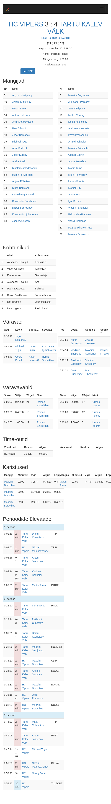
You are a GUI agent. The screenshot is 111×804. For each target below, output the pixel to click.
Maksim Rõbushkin (78, 148)
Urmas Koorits (76, 181)
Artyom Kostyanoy (22, 95)
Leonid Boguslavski (23, 194)
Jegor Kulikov (19, 154)
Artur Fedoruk (20, 148)
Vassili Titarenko (77, 221)
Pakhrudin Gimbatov (79, 214)
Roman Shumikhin (22, 174)
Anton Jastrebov (77, 161)
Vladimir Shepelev (78, 207)
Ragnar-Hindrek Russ (80, 227)
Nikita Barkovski (21, 187)
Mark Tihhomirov (77, 174)
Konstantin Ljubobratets (25, 214)
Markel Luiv (74, 187)
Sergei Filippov (76, 108)
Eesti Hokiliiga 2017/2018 (56, 37)
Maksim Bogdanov (78, 95)
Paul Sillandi (19, 128)
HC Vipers (26, 24)
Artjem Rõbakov (21, 181)
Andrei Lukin (19, 161)
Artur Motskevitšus (22, 121)
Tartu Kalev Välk (74, 28)
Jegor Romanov (21, 135)
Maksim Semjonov (78, 234)
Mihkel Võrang (76, 115)
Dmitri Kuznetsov (77, 121)
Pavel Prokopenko (78, 135)
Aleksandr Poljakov (78, 101)
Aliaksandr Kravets (78, 128)
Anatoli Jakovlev (77, 141)
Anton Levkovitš (21, 115)
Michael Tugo (19, 141)
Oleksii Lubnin (76, 154)
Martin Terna (75, 168)
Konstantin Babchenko (24, 201)
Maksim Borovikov (22, 207)
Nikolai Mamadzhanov (24, 168)
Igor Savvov (74, 201)
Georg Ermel (19, 108)
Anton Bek (74, 194)
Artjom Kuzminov (21, 101)
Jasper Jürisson (21, 221)
